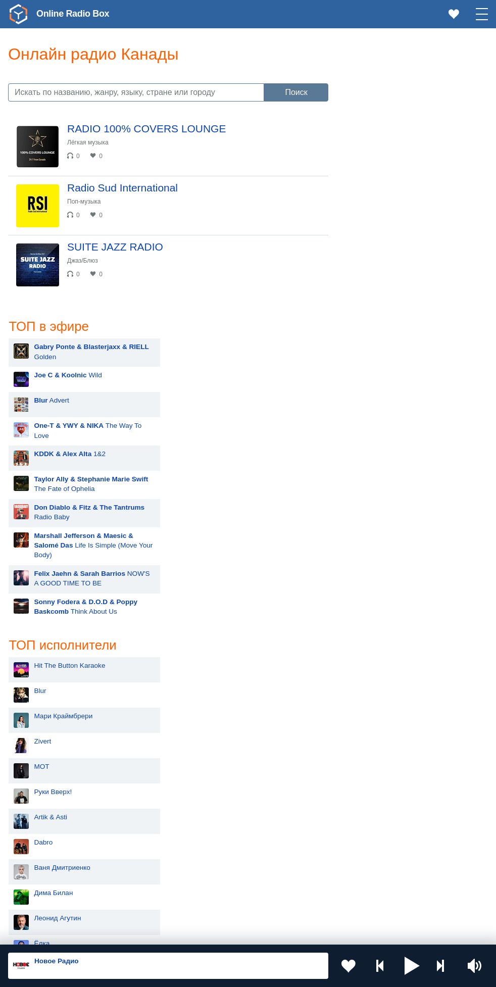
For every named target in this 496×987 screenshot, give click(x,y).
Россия (37, 820)
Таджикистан (286, 837)
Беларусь (41, 888)
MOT (369, 492)
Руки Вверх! (381, 517)
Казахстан (42, 837)
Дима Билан (381, 618)
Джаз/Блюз (82, 260)
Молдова (280, 820)
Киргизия (159, 837)
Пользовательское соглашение (133, 932)
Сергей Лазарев (387, 745)
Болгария (160, 854)
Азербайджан (287, 888)
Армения (40, 854)
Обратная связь (308, 932)
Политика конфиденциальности (231, 932)
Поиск (296, 92)
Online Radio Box (72, 14)
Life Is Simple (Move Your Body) (421, 270)
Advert (379, 126)
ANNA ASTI (379, 694)
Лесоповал (379, 719)
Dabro (371, 568)
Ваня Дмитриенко (390, 593)
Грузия (156, 888)
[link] (18, 14)
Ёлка (369, 669)
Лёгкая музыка (88, 142)
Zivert (370, 467)
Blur (368, 416)
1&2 (397, 179)
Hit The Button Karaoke (397, 391)
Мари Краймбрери (391, 442)
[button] (412, 966)
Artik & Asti (378, 543)
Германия (41, 905)
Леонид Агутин (385, 644)
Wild (395, 101)
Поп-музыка (84, 201)
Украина (158, 820)
